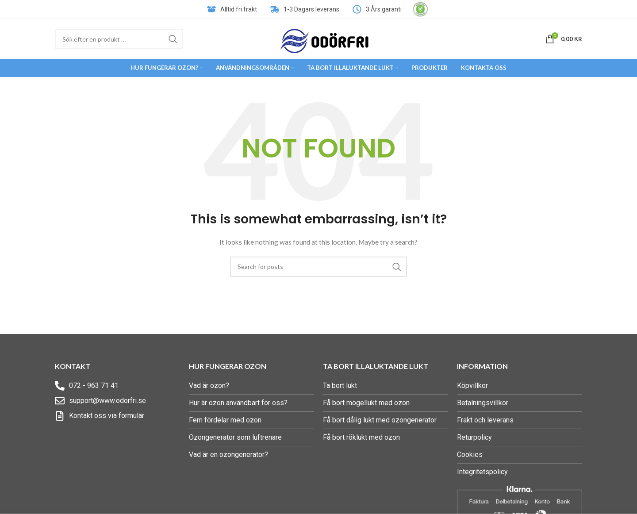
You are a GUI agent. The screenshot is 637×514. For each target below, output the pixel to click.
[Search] (119, 39)
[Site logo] (324, 38)
